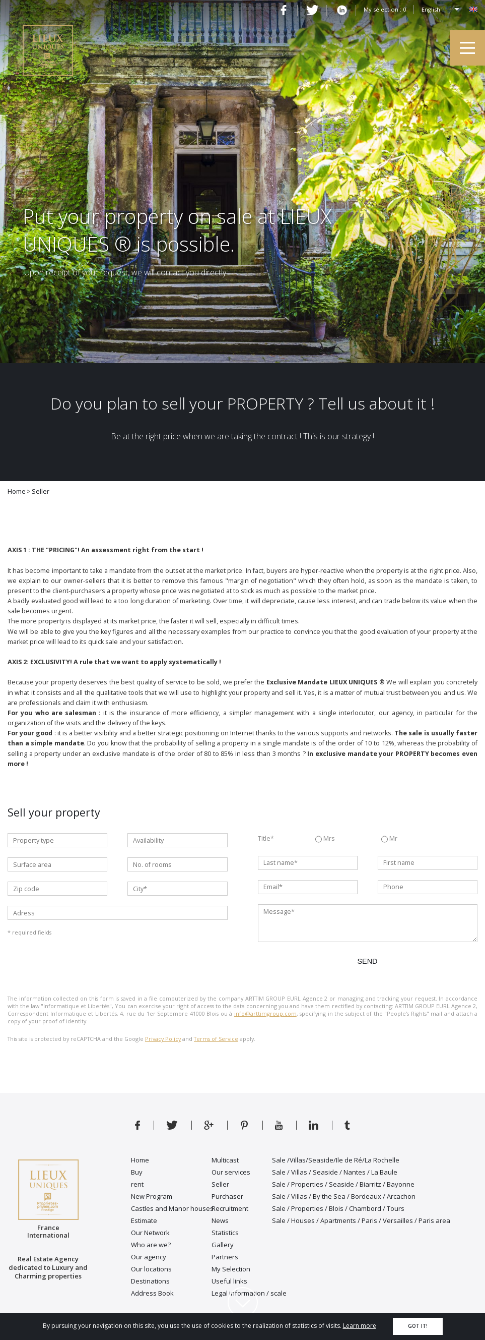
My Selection (231, 1268)
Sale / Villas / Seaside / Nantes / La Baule (334, 1172)
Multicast (225, 1159)
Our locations (151, 1268)
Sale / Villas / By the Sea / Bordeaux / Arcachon (343, 1196)
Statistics (225, 1232)
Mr (389, 839)
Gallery (223, 1244)
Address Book (152, 1293)
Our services (231, 1172)
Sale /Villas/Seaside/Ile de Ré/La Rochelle (335, 1159)
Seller (220, 1184)
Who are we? (151, 1244)
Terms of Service (216, 1038)
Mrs (325, 839)
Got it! (418, 1326)
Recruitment (230, 1208)
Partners (225, 1256)
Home (140, 1159)
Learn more (359, 1325)
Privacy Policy (163, 1038)
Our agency (148, 1256)
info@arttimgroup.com (265, 1013)
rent (137, 1184)
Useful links (229, 1281)
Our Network (150, 1232)
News (220, 1220)
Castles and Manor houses (172, 1208)
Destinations (150, 1281)
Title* (266, 838)
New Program (151, 1196)
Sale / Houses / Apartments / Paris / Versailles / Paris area (361, 1220)
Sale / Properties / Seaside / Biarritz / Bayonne (343, 1184)
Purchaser (227, 1196)
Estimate (144, 1220)
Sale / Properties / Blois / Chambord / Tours (338, 1208)
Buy (137, 1172)
